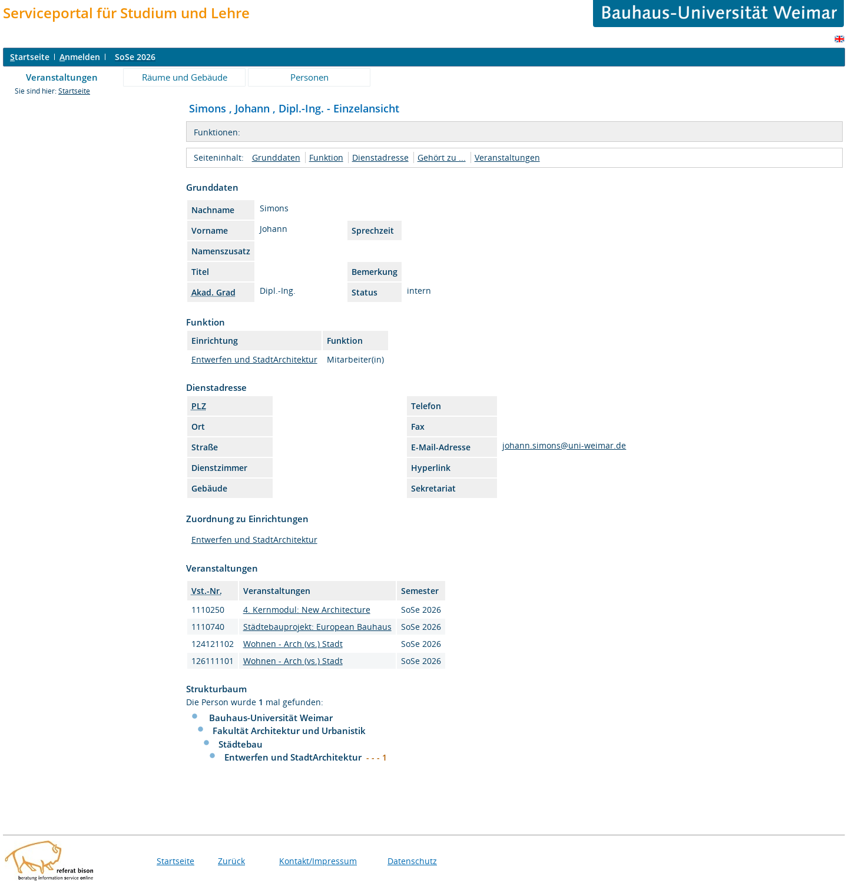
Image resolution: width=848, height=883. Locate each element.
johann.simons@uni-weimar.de (564, 445)
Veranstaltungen (62, 77)
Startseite (74, 91)
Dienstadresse (380, 157)
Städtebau (240, 744)
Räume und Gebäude (184, 77)
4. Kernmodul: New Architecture (306, 609)
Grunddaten (276, 157)
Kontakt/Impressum (318, 861)
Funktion (326, 157)
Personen (309, 77)
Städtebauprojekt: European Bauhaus (317, 626)
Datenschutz (412, 861)
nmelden (79, 56)
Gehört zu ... (442, 157)
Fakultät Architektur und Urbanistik (289, 730)
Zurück (231, 861)
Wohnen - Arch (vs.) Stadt (293, 643)
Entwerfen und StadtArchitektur (254, 359)
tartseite (29, 56)
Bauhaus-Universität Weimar (271, 717)
